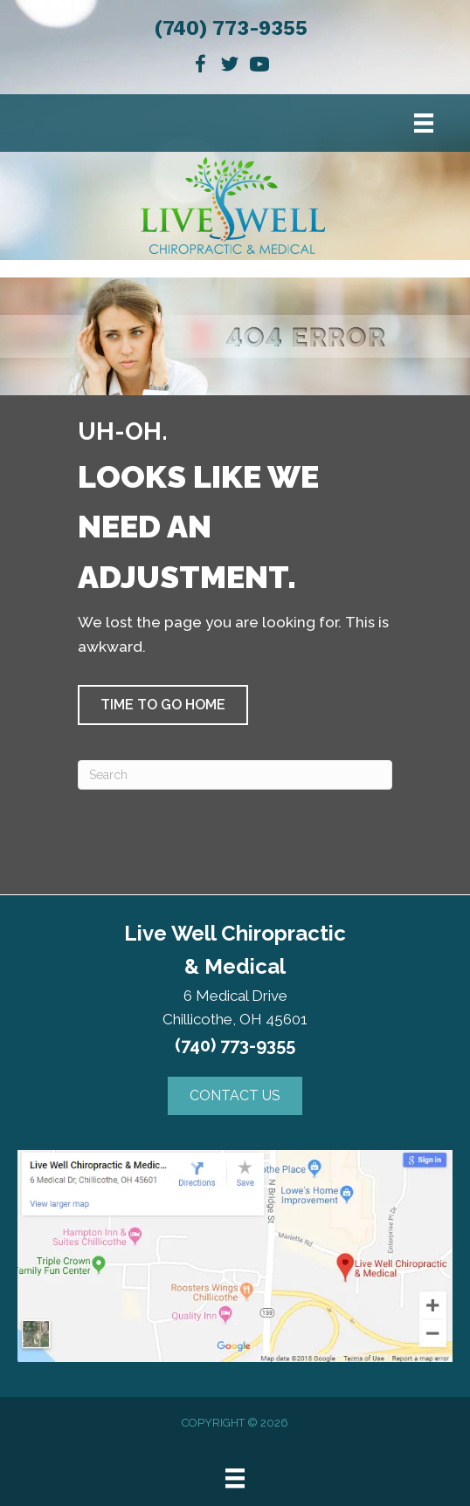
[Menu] (424, 123)
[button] (163, 705)
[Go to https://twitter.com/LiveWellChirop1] (229, 66)
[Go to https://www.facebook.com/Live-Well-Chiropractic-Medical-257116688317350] (200, 66)
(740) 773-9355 (231, 28)
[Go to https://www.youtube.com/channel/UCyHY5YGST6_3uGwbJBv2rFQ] (259, 66)
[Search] (235, 775)
